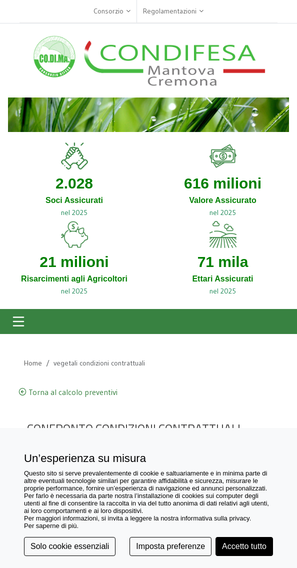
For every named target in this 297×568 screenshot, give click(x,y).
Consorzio (112, 11)
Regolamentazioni (173, 11)
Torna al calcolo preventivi (68, 392)
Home (33, 363)
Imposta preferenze (170, 546)
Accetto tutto (244, 546)
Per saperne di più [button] (50, 526)
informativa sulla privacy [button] (215, 518)
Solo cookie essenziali (69, 546)
